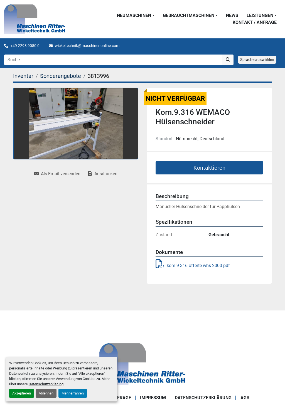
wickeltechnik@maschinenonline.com (87, 45)
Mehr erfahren (73, 393)
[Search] (113, 60)
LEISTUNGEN (260, 15)
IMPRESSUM (153, 397)
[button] (135, 15)
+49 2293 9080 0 (25, 45)
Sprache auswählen (257, 59)
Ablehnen (46, 393)
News (232, 15)
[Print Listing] (102, 174)
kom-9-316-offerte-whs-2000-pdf (193, 265)
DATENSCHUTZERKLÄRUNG (203, 397)
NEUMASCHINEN (134, 15)
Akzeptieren (21, 393)
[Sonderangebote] (60, 76)
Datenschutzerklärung (46, 384)
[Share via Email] (57, 174)
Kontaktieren (209, 167)
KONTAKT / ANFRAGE (255, 22)
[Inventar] (23, 76)
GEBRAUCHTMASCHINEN (188, 15)
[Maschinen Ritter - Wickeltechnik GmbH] (142, 363)
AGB (244, 397)
